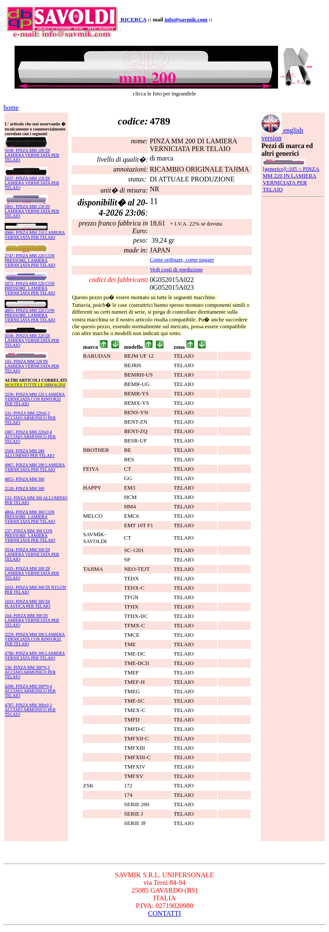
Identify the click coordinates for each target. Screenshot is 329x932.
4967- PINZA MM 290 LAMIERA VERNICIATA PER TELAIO (35, 467)
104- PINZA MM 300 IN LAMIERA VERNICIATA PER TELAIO (32, 620)
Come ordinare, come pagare (182, 259)
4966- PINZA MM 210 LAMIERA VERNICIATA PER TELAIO (35, 235)
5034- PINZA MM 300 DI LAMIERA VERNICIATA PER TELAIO (32, 554)
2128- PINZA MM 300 (25, 488)
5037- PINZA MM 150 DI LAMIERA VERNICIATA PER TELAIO (32, 183)
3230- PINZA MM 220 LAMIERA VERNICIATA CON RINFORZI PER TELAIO (35, 399)
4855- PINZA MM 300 (25, 479)
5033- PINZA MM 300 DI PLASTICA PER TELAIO (28, 603)
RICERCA (133, 19)
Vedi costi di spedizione (176, 269)
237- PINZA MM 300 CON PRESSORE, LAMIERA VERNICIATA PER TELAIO (30, 535)
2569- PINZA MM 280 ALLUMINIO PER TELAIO (29, 453)
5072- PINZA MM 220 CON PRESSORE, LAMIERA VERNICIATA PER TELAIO (30, 288)
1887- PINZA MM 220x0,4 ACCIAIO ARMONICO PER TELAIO (30, 437)
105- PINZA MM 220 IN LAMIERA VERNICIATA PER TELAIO (32, 366)
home (11, 107)
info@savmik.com (185, 19)
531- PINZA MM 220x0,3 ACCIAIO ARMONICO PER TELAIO (30, 418)
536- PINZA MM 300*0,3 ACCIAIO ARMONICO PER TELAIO (30, 672)
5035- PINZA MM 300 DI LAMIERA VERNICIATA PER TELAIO (32, 573)
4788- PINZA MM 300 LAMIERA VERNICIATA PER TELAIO (35, 655)
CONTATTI (164, 913)
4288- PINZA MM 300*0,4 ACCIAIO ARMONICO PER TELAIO (30, 691)
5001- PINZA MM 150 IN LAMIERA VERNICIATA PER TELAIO (32, 211)
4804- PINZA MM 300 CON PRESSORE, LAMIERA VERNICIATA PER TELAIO (30, 517)
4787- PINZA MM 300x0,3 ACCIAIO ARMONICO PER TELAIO (30, 710)
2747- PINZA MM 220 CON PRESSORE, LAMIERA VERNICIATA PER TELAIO (30, 260)
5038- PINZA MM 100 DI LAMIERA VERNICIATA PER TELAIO (32, 155)
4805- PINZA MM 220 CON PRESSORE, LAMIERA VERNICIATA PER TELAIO (30, 315)
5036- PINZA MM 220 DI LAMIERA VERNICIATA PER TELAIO (32, 340)
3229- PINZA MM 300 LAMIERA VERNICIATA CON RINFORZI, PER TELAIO (35, 639)
